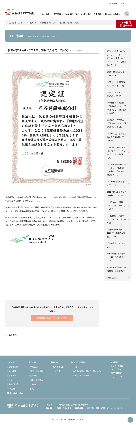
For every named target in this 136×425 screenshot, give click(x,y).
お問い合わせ (112, 4)
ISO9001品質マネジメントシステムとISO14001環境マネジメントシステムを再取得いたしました (116, 58)
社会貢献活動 (112, 278)
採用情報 (97, 14)
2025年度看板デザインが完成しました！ (116, 73)
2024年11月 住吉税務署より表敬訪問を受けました (116, 137)
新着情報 (114, 362)
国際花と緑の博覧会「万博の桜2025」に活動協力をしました (116, 123)
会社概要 (12, 371)
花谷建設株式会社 (15, 23)
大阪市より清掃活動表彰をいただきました (116, 84)
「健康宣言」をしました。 (116, 245)
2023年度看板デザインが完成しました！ (116, 183)
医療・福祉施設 (36, 371)
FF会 (75, 367)
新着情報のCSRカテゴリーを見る (52, 318)
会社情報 (45, 14)
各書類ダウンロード (81, 375)
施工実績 (57, 14)
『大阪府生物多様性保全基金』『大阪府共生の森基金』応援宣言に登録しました (116, 169)
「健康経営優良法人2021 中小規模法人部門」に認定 (116, 233)
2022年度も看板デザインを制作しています (116, 193)
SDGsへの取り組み (83, 14)
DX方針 (12, 389)
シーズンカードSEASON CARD (114, 94)
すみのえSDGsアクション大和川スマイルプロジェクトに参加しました (116, 152)
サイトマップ (126, 4)
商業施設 (34, 375)
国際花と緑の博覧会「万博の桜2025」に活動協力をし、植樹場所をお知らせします (116, 108)
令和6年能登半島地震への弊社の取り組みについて (116, 257)
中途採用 (56, 371)
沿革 (10, 380)
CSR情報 (69, 14)
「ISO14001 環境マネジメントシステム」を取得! (116, 205)
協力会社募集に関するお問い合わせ (88, 371)
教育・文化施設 (36, 380)
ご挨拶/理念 (14, 367)
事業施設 (34, 367)
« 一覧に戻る (11, 335)
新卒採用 (56, 367)
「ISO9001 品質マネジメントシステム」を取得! (116, 219)
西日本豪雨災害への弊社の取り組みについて (116, 269)
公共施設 (34, 384)
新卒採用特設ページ (126, 24)
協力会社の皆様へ (112, 14)
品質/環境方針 (14, 384)
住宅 (32, 389)
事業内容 (12, 375)
